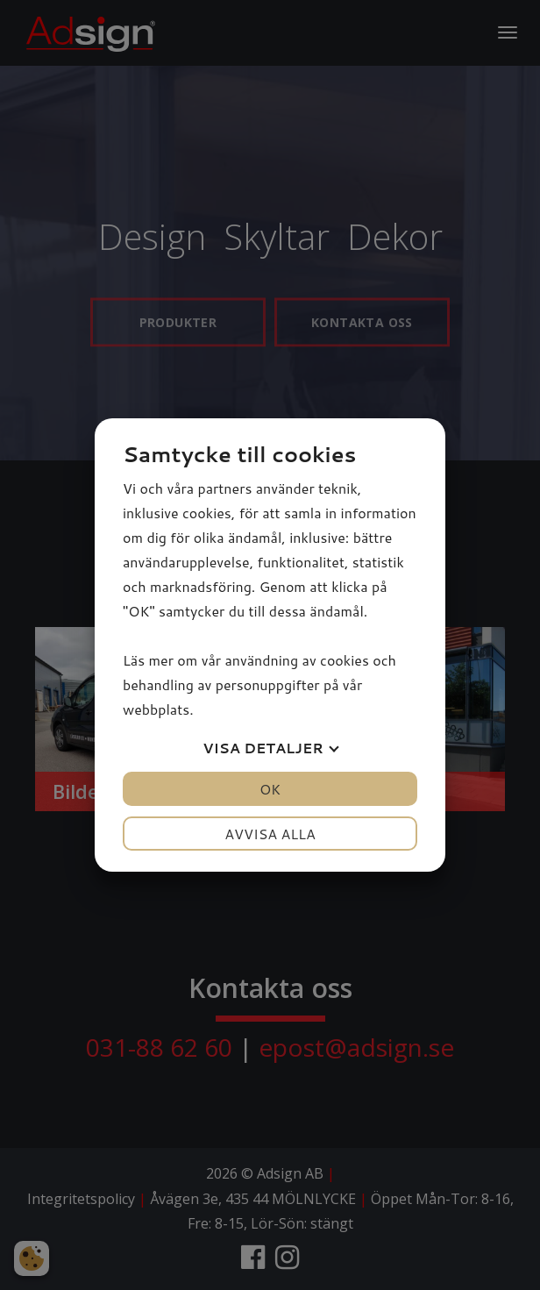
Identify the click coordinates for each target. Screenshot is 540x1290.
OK (270, 789)
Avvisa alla (270, 833)
